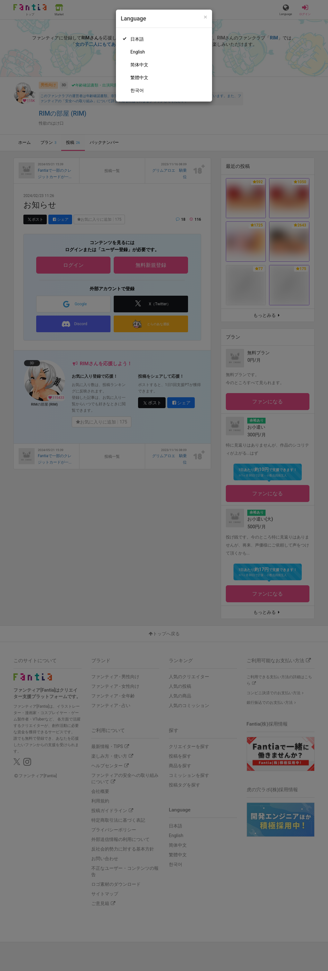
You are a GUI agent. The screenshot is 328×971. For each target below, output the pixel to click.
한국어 (137, 90)
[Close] (205, 17)
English (137, 51)
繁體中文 (139, 77)
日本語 (137, 39)
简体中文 (139, 64)
